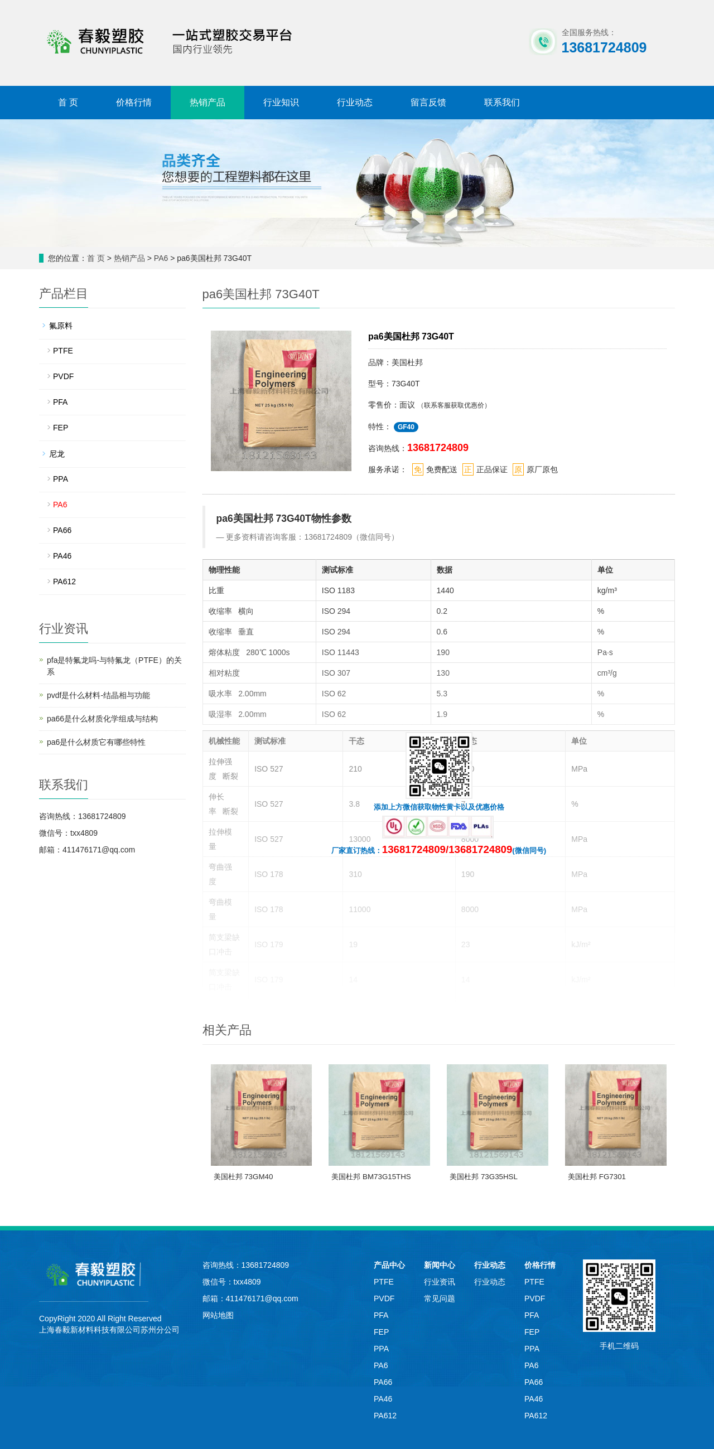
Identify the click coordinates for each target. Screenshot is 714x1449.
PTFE (63, 350)
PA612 (64, 581)
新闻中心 (439, 1265)
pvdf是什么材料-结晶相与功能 (98, 695)
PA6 (162, 258)
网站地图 (218, 1315)
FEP (60, 427)
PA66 (62, 530)
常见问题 (439, 1298)
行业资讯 (439, 1281)
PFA (60, 402)
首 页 (68, 102)
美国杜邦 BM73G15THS (371, 1176)
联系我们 (502, 102)
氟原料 (61, 325)
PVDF (63, 376)
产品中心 (389, 1265)
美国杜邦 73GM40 (243, 1176)
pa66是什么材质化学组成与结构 (102, 718)
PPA (60, 478)
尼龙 (57, 453)
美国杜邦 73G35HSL (484, 1176)
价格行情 (134, 102)
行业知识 (281, 102)
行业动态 (355, 102)
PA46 (62, 555)
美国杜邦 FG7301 (597, 1176)
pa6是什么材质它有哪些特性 (96, 742)
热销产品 (207, 102)
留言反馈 (428, 102)
